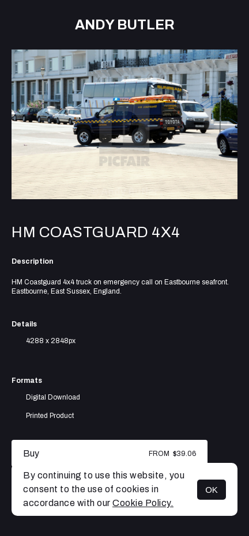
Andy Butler (125, 24)
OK (211, 490)
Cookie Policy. (142, 503)
